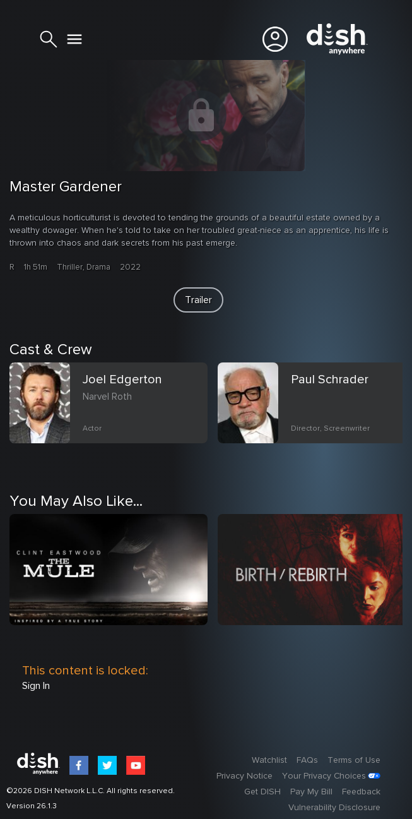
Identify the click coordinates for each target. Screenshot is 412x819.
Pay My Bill (311, 791)
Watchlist (269, 760)
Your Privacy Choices (324, 776)
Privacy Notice (244, 776)
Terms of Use (353, 760)
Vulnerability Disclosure (334, 807)
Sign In (36, 686)
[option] (113, 418)
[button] (198, 300)
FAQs (307, 760)
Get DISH (262, 791)
